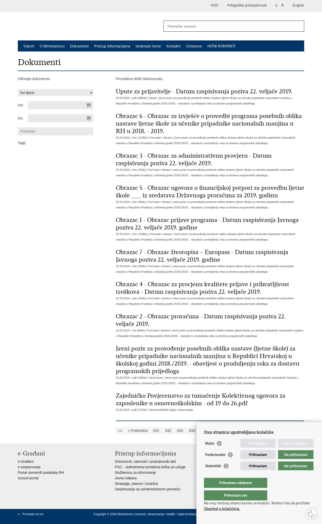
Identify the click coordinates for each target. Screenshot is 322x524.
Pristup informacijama (112, 46)
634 (192, 431)
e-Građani (25, 461)
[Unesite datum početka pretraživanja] (60, 105)
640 (263, 431)
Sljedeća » (280, 431)
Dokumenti (79, 46)
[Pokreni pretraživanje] (298, 26)
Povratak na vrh (32, 514)
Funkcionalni (215, 465)
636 (216, 431)
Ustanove (194, 46)
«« (120, 431)
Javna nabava (126, 478)
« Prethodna (137, 431)
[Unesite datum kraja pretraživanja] (60, 118)
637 (227, 431)
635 (204, 431)
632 (168, 431)
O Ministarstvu (52, 46)
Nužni (209, 453)
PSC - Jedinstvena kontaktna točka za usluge (150, 467)
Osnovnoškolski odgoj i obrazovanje (171, 409)
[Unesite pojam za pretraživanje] (228, 26)
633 (180, 431)
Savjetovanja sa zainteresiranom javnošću (147, 489)
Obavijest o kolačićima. (222, 509)
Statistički (213, 476)
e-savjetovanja (29, 467)
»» (296, 431)
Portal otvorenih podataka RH (41, 473)
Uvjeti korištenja (188, 514)
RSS (214, 5)
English (298, 5)
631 (156, 431)
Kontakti (174, 46)
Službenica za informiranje (135, 473)
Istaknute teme (148, 46)
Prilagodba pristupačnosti (246, 5)
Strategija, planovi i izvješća (136, 484)
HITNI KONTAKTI (221, 46)
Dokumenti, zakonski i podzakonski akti (145, 461)
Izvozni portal (28, 478)
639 (251, 431)
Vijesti (28, 46)
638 (239, 431)
